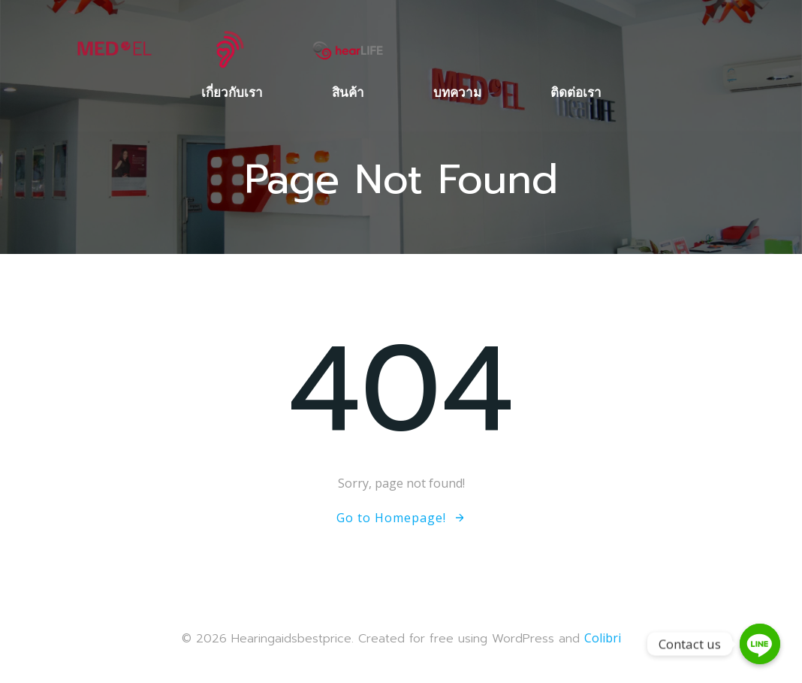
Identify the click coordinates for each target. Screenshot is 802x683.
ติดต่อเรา (576, 92)
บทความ (457, 92)
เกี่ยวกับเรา (232, 92)
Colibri (602, 638)
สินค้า (348, 92)
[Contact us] (760, 644)
